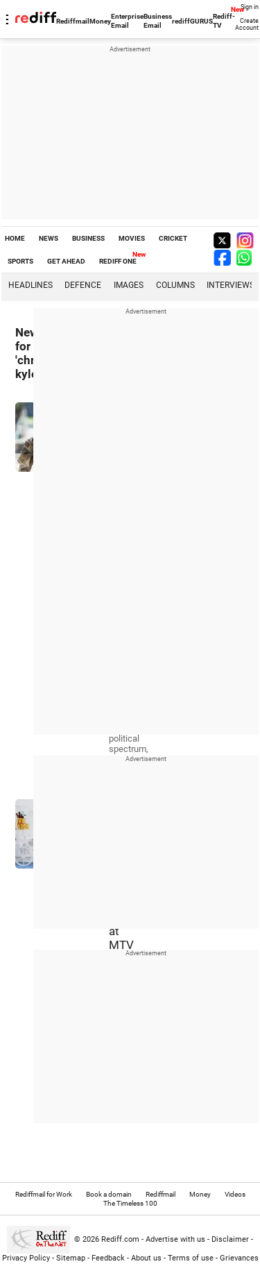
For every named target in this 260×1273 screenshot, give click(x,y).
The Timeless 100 (130, 1203)
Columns (175, 285)
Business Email (158, 21)
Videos (235, 1194)
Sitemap (70, 1258)
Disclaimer (230, 1239)
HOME (15, 238)
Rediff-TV (224, 21)
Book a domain (109, 1194)
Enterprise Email (127, 21)
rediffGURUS (192, 21)
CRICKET (173, 238)
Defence (82, 285)
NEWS (48, 238)
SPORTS (20, 261)
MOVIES (132, 238)
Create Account (247, 24)
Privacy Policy (26, 1258)
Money (100, 21)
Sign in (250, 6)
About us (146, 1258)
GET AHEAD (66, 261)
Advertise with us (175, 1239)
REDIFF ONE (118, 261)
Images (129, 285)
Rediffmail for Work (43, 1194)
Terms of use (191, 1258)
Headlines (30, 285)
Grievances (239, 1258)
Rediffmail (72, 21)
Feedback (108, 1258)
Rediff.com (120, 1239)
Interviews (230, 285)
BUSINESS (88, 238)
